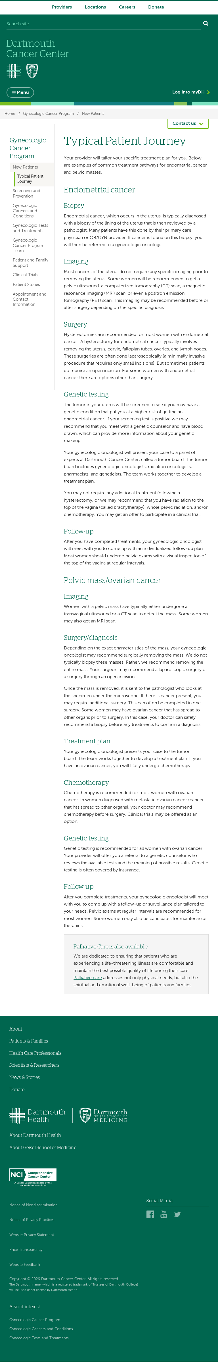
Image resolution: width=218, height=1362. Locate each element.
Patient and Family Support (30, 263)
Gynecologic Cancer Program (48, 114)
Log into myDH (188, 92)
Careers (127, 7)
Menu (23, 93)
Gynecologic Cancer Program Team (29, 245)
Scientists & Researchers (34, 1065)
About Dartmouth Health (35, 1135)
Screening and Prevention (26, 193)
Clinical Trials (25, 275)
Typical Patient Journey (30, 179)
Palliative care (88, 978)
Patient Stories (26, 285)
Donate (156, 7)
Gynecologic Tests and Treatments (30, 228)
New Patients (93, 114)
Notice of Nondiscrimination (33, 1205)
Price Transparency (25, 1250)
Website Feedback (24, 1265)
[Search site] (103, 24)
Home (10, 114)
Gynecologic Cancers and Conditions (25, 211)
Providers (62, 7)
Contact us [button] (184, 124)
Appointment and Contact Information (30, 299)
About (15, 1029)
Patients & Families (28, 1041)
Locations (95, 7)
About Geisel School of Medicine (42, 1148)
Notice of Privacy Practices (31, 1220)
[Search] (205, 24)
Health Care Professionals (35, 1053)
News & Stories (24, 1078)
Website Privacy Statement (31, 1235)
